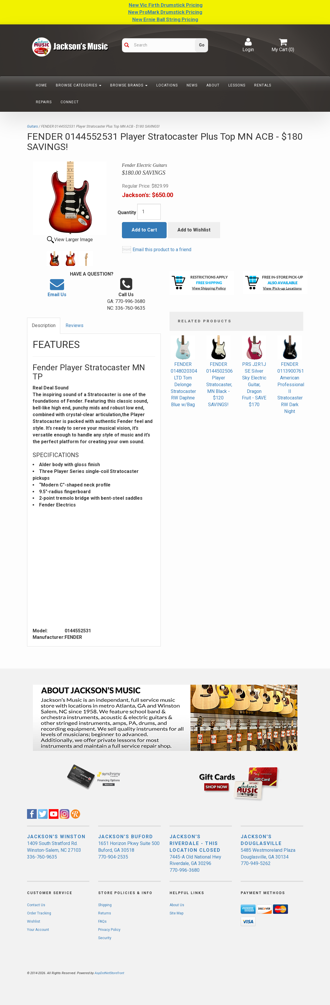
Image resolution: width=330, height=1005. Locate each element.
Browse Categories (78, 85)
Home (41, 85)
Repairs (44, 102)
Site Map (176, 913)
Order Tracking (39, 913)
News (192, 85)
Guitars (32, 126)
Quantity (127, 212)
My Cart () (283, 45)
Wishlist (33, 921)
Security (104, 938)
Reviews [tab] (74, 325)
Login (248, 45)
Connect (70, 102)
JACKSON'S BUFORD (125, 836)
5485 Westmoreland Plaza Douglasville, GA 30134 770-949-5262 (268, 856)
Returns (104, 913)
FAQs (102, 921)
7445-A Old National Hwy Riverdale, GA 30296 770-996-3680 (195, 863)
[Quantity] (149, 212)
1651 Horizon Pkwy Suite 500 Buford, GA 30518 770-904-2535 (129, 850)
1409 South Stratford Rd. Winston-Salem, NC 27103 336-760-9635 (54, 850)
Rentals (262, 85)
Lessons (236, 85)
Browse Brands (129, 85)
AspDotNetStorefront (109, 973)
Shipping (105, 905)
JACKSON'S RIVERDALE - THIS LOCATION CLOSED (195, 843)
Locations (167, 85)
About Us (177, 905)
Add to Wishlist (193, 230)
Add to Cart (144, 230)
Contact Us (36, 905)
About (213, 85)
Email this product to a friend (162, 249)
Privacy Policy (109, 930)
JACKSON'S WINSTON (56, 836)
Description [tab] (44, 325)
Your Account (38, 930)
